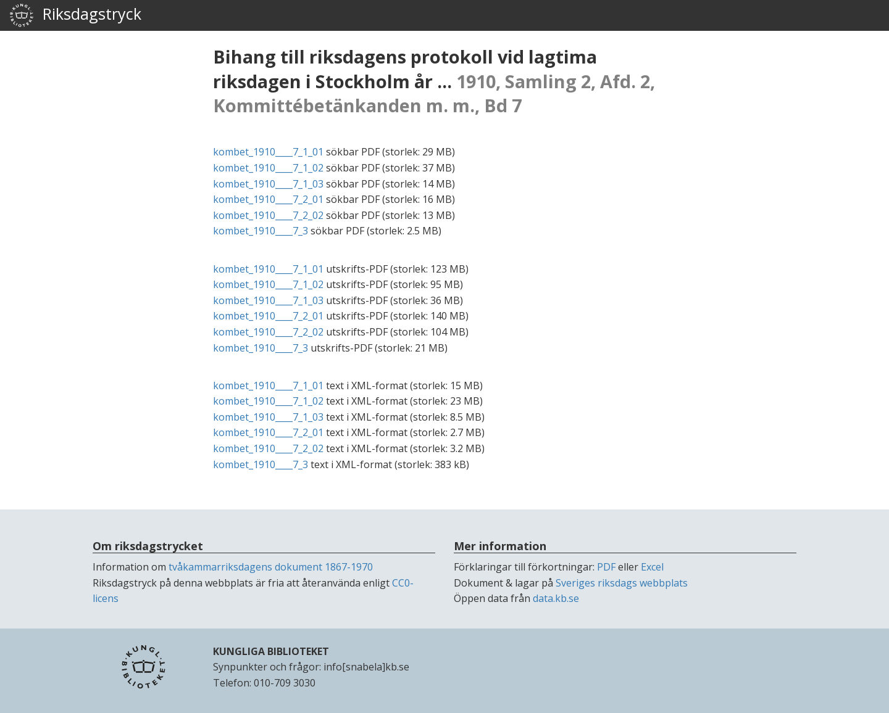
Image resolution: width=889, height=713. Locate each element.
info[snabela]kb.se (366, 667)
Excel (652, 567)
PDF (606, 567)
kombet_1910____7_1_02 (268, 168)
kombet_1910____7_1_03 (268, 184)
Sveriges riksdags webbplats (622, 583)
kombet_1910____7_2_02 (268, 215)
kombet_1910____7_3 (260, 230)
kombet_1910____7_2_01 (268, 199)
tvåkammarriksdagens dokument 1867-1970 (271, 567)
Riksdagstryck (75, 15)
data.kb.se (556, 598)
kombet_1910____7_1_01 (268, 152)
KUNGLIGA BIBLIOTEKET (271, 651)
